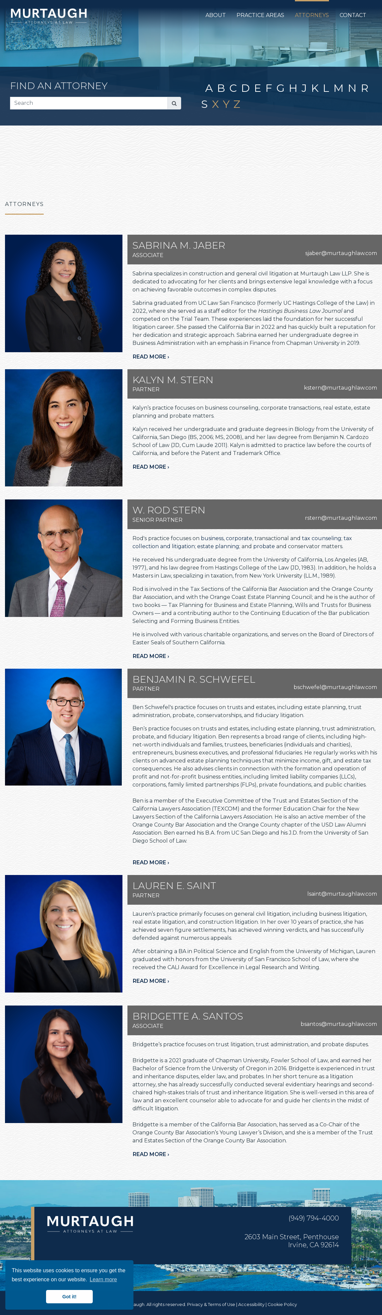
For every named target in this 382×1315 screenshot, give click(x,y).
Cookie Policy (282, 1304)
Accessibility (251, 1304)
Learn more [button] (103, 1279)
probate (264, 546)
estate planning (218, 546)
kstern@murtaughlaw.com (340, 388)
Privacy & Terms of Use (211, 1304)
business (212, 538)
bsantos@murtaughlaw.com (339, 1024)
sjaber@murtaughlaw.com (341, 253)
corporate (239, 538)
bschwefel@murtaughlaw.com (335, 687)
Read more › (151, 357)
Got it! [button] (69, 1296)
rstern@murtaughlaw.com (341, 518)
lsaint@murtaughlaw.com (342, 894)
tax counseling (321, 538)
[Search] (89, 103)
